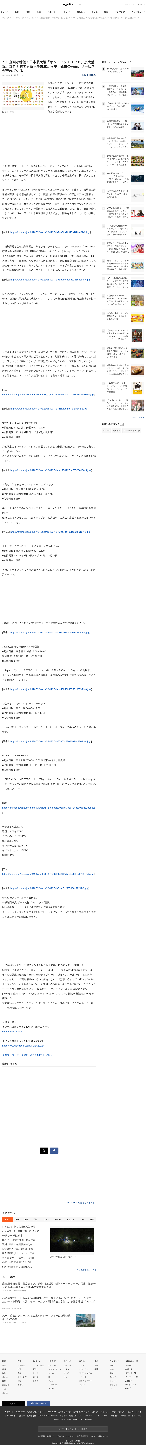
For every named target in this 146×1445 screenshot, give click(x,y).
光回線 (22, 1416)
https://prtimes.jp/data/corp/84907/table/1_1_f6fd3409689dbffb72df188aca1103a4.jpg (48, 394)
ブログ (113, 1412)
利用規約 (50, 1436)
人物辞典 (128, 1381)
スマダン (82, 1365)
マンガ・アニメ (54, 1369)
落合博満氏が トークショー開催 (18, 1253)
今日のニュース (138, 12)
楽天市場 (116, 431)
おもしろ (81, 12)
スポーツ (51, 12)
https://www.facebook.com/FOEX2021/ (23, 1045)
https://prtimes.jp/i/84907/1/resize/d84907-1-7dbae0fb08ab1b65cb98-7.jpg (50, 279)
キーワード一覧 (131, 1377)
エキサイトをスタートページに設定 (73, 1429)
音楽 (19, 1373)
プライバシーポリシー (66, 1436)
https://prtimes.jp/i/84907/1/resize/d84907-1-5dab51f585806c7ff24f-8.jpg (49, 888)
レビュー (52, 1365)
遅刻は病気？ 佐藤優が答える (17, 1244)
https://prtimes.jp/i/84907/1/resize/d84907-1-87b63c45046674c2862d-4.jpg (50, 741)
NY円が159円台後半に (13, 1235)
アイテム (104, 1412)
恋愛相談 (72, 1416)
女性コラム (83, 1369)
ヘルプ (128, 1388)
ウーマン (88, 1416)
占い (80, 1416)
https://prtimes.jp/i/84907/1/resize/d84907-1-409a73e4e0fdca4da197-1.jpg (50, 532)
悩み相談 (63, 1416)
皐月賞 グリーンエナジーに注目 (18, 1258)
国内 (17, 12)
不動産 (123, 1416)
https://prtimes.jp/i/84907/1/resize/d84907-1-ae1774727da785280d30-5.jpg (50, 470)
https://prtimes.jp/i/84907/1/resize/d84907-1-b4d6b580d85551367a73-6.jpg (50, 689)
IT (49, 1377)
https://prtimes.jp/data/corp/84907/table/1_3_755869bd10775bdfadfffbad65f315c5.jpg (48, 874)
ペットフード (59, 1419)
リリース (129, 1365)
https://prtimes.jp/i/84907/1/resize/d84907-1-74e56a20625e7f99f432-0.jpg (50, 232)
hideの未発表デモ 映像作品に (17, 1267)
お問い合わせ (102, 1436)
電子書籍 (88, 1419)
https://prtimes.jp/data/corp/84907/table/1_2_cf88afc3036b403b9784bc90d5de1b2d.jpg (48, 807)
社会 (4, 1365)
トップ (7, 1219)
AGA (69, 1419)
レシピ (96, 1416)
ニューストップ (127, 4)
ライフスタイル (85, 1373)
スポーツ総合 (38, 1365)
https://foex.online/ (12, 1031)
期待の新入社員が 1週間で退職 (17, 1249)
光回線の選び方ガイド (36, 1412)
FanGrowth (51, 1412)
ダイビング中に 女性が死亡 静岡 (18, 1226)
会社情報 (41, 1436)
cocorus (54, 1416)
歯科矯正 (131, 1416)
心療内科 (95, 1412)
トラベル (82, 1377)
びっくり (67, 1365)
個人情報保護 (82, 1436)
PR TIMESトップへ (41, 1055)
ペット (66, 1377)
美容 (139, 1416)
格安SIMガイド (11, 1416)
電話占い (121, 1412)
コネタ (66, 1369)
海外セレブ (22, 1377)
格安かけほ (31, 1416)
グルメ (51, 1381)
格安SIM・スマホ (134, 1412)
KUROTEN (20, 1412)
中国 (4, 1389)
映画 (19, 1369)
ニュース (4, 12)
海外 (28, 12)
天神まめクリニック (81, 1412)
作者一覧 (128, 1369)
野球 (35, 1369)
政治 (4, 1373)
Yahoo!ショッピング (131, 431)
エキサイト (140, 4)
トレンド (66, 12)
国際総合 (6, 1385)
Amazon (106, 431)
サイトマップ (130, 1385)
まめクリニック (64, 1412)
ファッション (53, 1385)
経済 (4, 1369)
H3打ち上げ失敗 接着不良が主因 (18, 1240)
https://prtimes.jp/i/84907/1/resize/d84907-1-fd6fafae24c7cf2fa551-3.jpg (48, 408)
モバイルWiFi (43, 1416)
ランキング (120, 12)
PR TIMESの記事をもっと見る (81, 1202)
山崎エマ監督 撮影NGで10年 (16, 1262)
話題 (96, 1369)
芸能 (39, 12)
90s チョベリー (85, 1381)
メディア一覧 (130, 1373)
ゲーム (51, 1373)
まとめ (5, 1377)
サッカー (36, 1373)
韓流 (19, 1381)
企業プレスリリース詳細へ (16, 1055)
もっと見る (138, 417)
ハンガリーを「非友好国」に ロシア (20, 1231)
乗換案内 (114, 1416)
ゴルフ (35, 1377)
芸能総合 (21, 1365)
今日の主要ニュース (86, 1270)
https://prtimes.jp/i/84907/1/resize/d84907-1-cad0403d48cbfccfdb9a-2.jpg (49, 632)
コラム (94, 12)
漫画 (106, 12)
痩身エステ (77, 1419)
